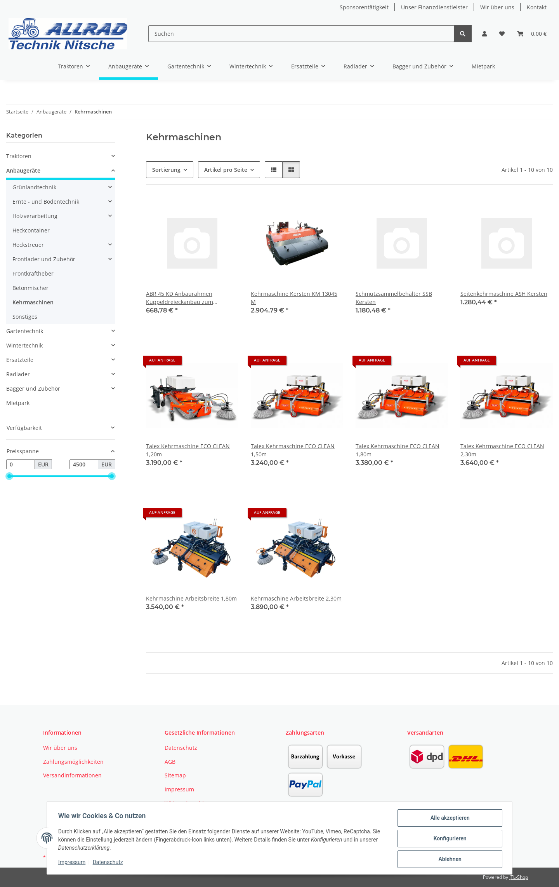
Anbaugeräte (23, 170)
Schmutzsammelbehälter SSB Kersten (394, 298)
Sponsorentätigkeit (364, 7)
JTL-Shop (518, 877)
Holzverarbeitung (34, 216)
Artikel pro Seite (225, 169)
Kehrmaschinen (33, 302)
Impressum (73, 863)
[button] (484, 33)
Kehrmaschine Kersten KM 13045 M (294, 298)
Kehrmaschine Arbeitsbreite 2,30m (296, 598)
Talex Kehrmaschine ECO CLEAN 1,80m (397, 450)
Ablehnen (448, 859)
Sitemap (175, 775)
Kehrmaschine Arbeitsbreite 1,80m (191, 598)
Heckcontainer (31, 230)
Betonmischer (30, 288)
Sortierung (166, 169)
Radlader (18, 374)
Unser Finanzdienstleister (434, 7)
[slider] (9, 476)
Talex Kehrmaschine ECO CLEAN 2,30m (502, 450)
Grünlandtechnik (34, 187)
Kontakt (537, 7)
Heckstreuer (28, 244)
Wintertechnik (24, 345)
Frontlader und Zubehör (43, 259)
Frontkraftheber (33, 273)
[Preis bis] (83, 464)
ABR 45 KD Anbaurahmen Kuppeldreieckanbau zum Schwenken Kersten (179, 298)
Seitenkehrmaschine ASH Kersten (503, 293)
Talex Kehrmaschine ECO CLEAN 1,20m (188, 450)
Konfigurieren (448, 839)
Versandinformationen (72, 775)
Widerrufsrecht (184, 803)
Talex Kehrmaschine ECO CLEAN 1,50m (293, 450)
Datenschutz (109, 863)
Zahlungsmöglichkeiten (73, 761)
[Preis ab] (20, 464)
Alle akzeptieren (448, 819)
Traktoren (18, 156)
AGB (170, 761)
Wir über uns (497, 7)
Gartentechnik (24, 331)
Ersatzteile (19, 359)
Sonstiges (24, 316)
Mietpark (18, 403)
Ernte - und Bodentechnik (45, 201)
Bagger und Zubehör (33, 388)
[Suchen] (301, 33)
